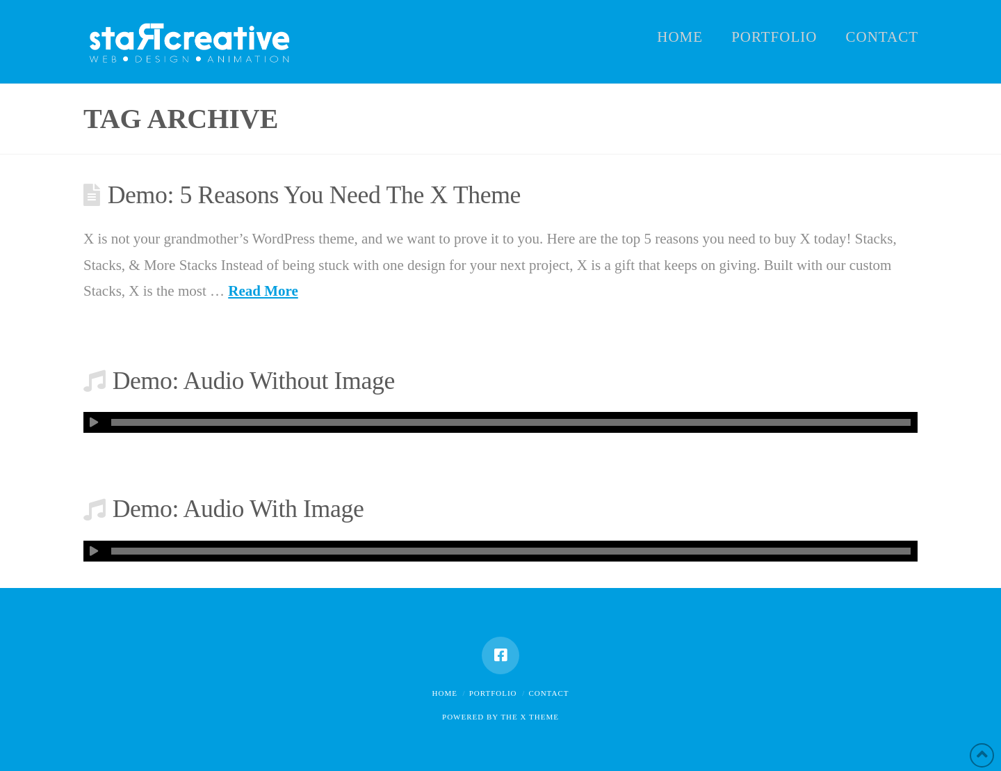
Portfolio (493, 693)
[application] (500, 422)
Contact (548, 693)
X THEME (540, 717)
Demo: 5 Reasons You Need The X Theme (314, 195)
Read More (263, 291)
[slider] (511, 422)
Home (444, 693)
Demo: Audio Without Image (254, 381)
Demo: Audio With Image (238, 509)
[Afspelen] (93, 422)
